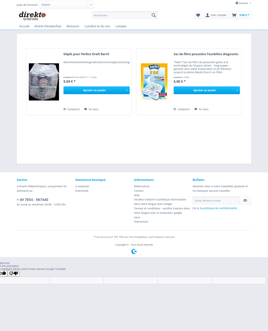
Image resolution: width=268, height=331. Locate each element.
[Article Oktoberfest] (48, 26)
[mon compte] (216, 15)
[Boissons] (73, 26)
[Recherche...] (125, 15)
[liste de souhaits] (198, 15)
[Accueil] (24, 26)
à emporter (82, 186)
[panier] (240, 15)
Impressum (141, 221)
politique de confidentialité (220, 208)
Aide (137, 195)
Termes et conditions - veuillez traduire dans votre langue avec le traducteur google (162, 211)
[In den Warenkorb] (96, 90)
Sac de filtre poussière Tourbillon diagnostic (206, 54)
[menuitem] (125, 17)
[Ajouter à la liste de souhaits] (91, 109)
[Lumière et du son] (97, 26)
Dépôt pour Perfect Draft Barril (86, 54)
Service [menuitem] (242, 3)
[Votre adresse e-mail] (216, 200)
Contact (138, 190)
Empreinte (81, 190)
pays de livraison (27, 5)
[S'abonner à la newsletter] (245, 200)
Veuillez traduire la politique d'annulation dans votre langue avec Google (160, 202)
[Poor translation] (14, 273)
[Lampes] (121, 26)
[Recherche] (154, 15)
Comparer (71, 109)
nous (137, 217)
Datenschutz (142, 186)
